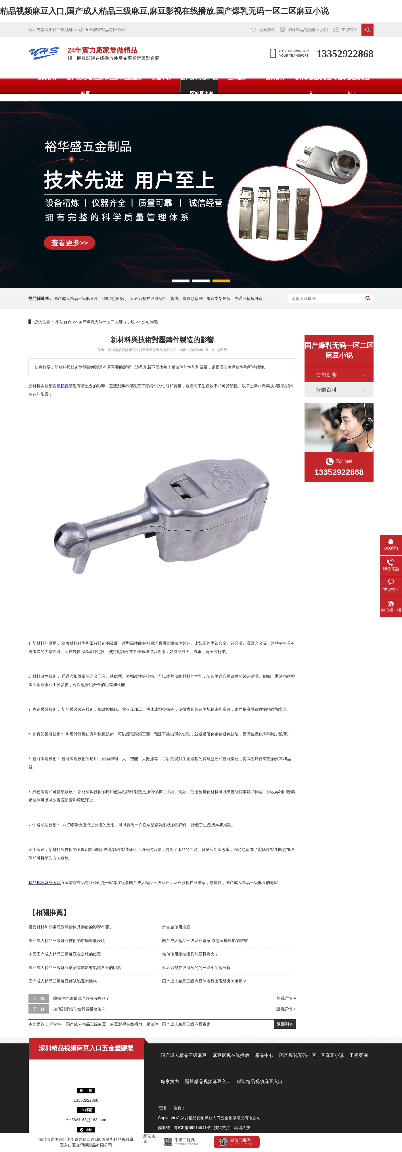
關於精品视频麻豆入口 (313, 86)
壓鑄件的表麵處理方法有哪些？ (81, 998)
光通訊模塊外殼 (249, 298)
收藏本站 (267, 29)
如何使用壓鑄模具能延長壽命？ (190, 954)
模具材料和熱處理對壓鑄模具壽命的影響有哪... (70, 927)
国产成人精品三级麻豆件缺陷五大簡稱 (62, 981)
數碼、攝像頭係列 (187, 298)
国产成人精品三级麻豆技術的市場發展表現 (66, 940)
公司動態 (150, 321)
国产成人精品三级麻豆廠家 (186, 1024)
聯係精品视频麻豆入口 (308, 29)
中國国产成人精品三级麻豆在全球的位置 (64, 954)
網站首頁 (47, 78)
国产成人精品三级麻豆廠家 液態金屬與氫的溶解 (205, 940)
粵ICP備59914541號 (192, 1127)
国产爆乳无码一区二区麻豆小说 (199, 86)
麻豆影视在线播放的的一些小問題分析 (196, 967)
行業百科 (326, 390)
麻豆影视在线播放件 (148, 298)
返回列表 (285, 1024)
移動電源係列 (114, 298)
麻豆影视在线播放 (123, 78)
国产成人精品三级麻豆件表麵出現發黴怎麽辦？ (204, 981)
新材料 (56, 1024)
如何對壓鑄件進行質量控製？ (79, 1009)
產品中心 (161, 78)
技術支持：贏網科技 (232, 1127)
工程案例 (237, 78)
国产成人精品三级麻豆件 (76, 298)
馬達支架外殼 (218, 298)
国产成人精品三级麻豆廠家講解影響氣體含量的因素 (74, 967)
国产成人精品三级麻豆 (85, 86)
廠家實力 (275, 78)
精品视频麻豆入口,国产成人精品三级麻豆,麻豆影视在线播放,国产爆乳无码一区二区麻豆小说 (164, 11)
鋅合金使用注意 (176, 927)
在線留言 (349, 29)
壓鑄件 (152, 1024)
